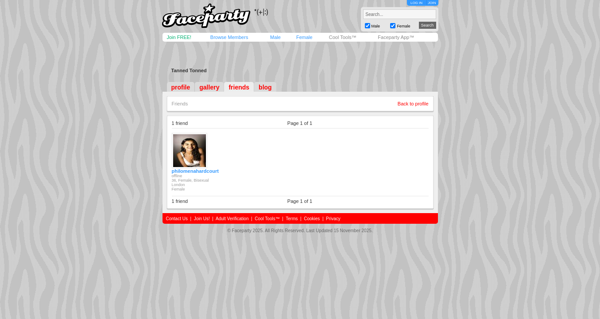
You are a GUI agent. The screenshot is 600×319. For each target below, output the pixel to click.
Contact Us (177, 218)
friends (238, 87)
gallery (209, 87)
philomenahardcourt (195, 171)
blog (265, 87)
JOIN (432, 3)
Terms (292, 218)
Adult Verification (232, 218)
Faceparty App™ (396, 37)
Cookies (312, 218)
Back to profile (413, 103)
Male (275, 37)
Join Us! (202, 218)
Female (304, 37)
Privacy (333, 218)
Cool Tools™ (342, 37)
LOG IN (416, 3)
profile (180, 87)
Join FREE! (179, 37)
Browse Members (229, 37)
